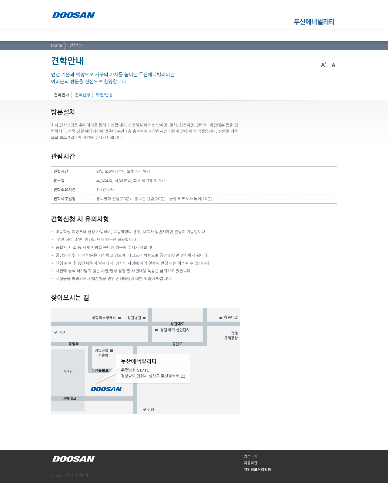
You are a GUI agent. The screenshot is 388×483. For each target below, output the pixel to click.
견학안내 (76, 45)
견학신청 (82, 95)
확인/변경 (104, 95)
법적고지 (250, 456)
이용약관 (250, 463)
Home (56, 45)
